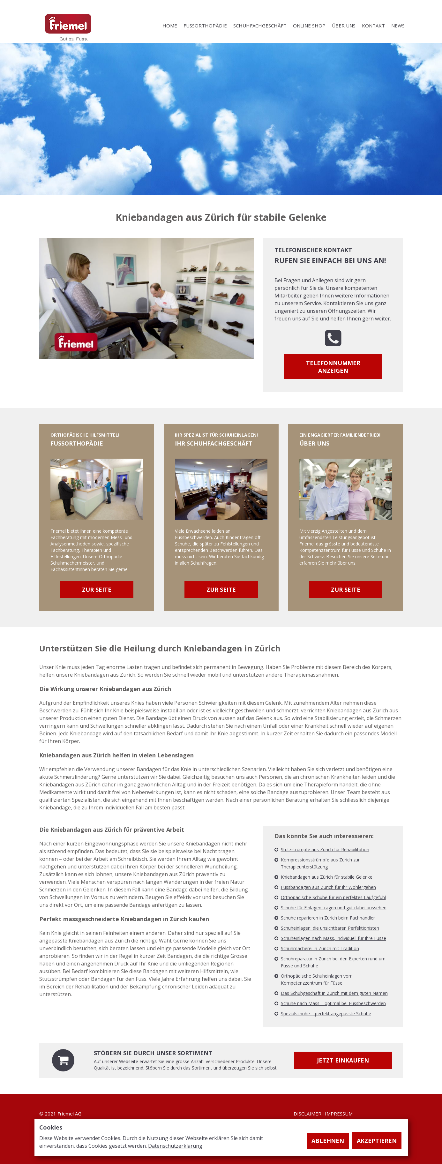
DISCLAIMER (307, 1113)
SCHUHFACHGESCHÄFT (260, 25)
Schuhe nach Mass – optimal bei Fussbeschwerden (333, 1003)
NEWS (398, 25)
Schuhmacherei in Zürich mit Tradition (320, 948)
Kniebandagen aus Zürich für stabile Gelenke (326, 877)
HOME (169, 25)
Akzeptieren (377, 1141)
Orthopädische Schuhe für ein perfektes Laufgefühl (333, 897)
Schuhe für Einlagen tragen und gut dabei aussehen (333, 908)
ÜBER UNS (344, 25)
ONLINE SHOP (309, 25)
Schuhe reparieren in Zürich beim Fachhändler (328, 918)
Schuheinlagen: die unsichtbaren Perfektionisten (330, 928)
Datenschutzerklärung (175, 1145)
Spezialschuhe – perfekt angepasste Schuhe (326, 1013)
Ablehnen (327, 1141)
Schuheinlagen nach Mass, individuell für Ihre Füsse (333, 938)
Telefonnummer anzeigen (333, 366)
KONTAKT (373, 25)
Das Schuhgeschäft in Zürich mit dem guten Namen (334, 993)
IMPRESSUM (339, 1113)
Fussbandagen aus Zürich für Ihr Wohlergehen (328, 887)
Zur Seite (96, 589)
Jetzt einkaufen (343, 1060)
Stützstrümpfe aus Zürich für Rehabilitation (325, 849)
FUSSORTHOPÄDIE (205, 25)
